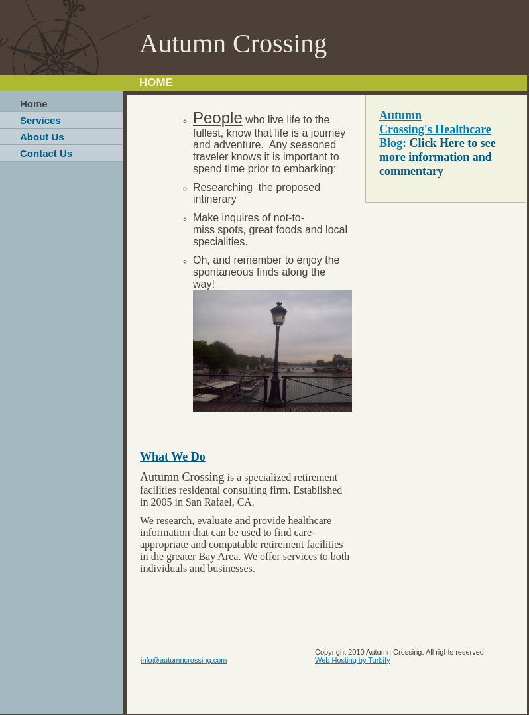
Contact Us (46, 153)
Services (40, 120)
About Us (42, 136)
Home (34, 103)
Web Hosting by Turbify (352, 660)
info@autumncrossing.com (184, 660)
